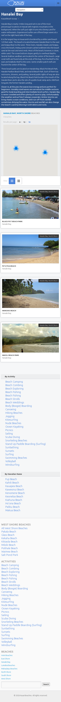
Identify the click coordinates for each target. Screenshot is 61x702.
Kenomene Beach (15, 493)
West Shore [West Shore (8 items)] (6, 679)
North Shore (24, 113)
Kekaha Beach (9, 538)
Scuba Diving (12, 437)
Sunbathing (12, 447)
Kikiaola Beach (9, 541)
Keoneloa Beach (14, 496)
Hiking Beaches (13, 413)
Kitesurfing (11, 419)
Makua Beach (12, 510)
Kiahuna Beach (13, 500)
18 (29, 122)
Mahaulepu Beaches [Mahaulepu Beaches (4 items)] (9, 669)
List (18, 181)
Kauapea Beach (13, 486)
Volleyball (10, 461)
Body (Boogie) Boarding (18, 406)
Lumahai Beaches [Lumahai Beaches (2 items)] (8, 665)
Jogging (9, 416)
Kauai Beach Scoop (9, 19)
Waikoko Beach (9, 310)
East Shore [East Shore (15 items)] (5, 659)
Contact (58, 3)
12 (24, 122)
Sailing (9, 433)
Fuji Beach (11, 479)
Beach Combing (14, 385)
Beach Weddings (14, 402)
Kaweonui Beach (14, 489)
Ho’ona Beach (13, 503)
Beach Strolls (12, 399)
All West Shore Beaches (14, 528)
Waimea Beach (9, 551)
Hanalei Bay (9, 113)
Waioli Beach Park (10, 355)
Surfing (9, 454)
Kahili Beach (12, 482)
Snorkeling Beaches (16, 440)
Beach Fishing (13, 392)
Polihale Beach (9, 548)
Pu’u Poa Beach (9, 266)
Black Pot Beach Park (12, 221)
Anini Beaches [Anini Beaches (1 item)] (7, 655)
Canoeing (10, 409)
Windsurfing (12, 464)
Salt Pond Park (9, 555)
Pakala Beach (8, 531)
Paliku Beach (12, 507)
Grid (12, 181)
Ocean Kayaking (14, 426)
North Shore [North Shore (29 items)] (6, 672)
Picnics (9, 430)
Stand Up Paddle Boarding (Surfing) (25, 444)
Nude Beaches (13, 423)
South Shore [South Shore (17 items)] (6, 675)
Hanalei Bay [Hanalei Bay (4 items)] (5, 662)
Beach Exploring (14, 388)
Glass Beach (7, 535)
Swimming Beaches (16, 458)
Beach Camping (14, 381)
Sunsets (9, 451)
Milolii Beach (8, 545)
